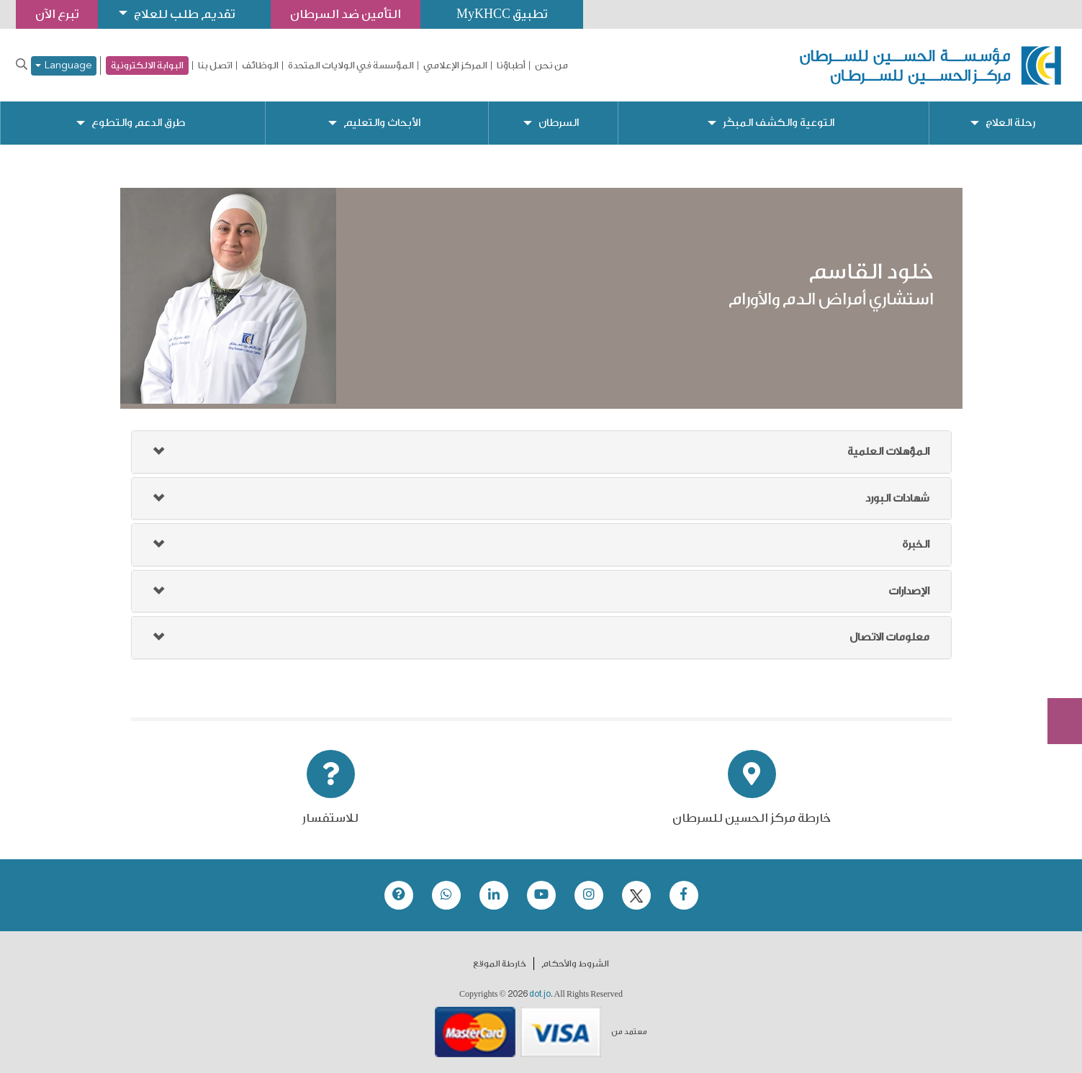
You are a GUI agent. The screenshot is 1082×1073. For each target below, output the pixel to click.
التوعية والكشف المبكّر (778, 123)
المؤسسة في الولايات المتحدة (351, 65)
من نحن (551, 65)
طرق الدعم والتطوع (138, 123)
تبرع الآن (1057, 615)
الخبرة (915, 544)
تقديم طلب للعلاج (184, 14)
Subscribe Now (1057, 669)
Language (63, 65)
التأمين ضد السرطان (345, 14)
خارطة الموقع (499, 964)
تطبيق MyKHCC (501, 14)
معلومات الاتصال (889, 637)
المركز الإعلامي (455, 65)
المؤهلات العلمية (888, 451)
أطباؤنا (511, 65)
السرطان (558, 123)
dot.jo (540, 994)
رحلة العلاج (1010, 123)
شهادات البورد (897, 498)
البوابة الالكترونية (147, 65)
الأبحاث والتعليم (381, 123)
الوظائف (260, 65)
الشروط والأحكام (575, 964)
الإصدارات (908, 591)
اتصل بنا (215, 65)
